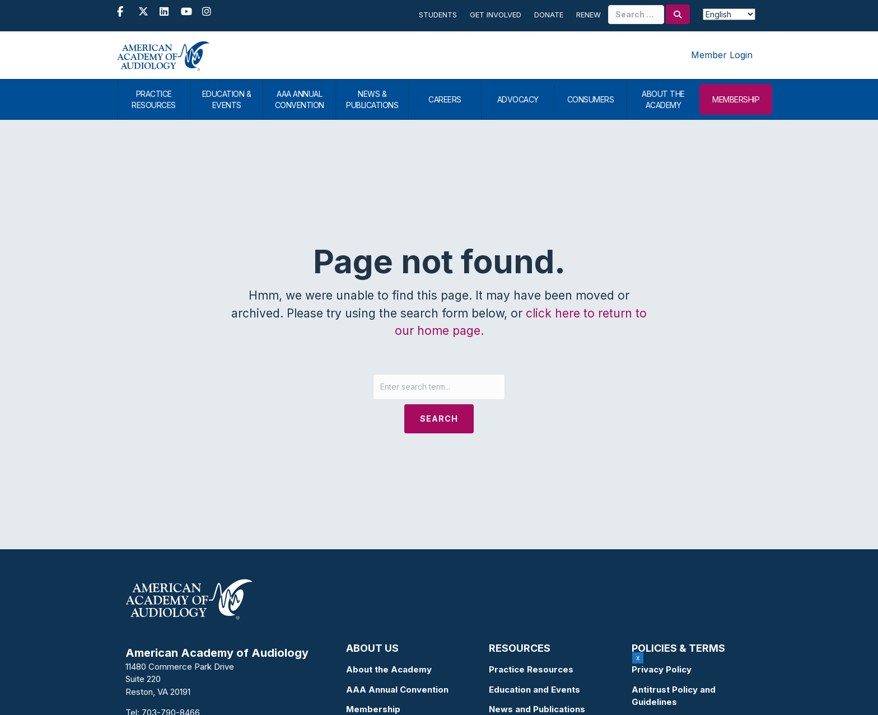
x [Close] (638, 657)
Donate (548, 14)
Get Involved (495, 14)
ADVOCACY (518, 99)
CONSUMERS (590, 99)
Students (438, 14)
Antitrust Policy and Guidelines (674, 696)
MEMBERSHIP (735, 99)
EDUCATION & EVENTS (226, 99)
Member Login (722, 54)
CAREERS (444, 99)
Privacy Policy (662, 669)
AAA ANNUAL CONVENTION (299, 99)
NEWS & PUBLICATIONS (372, 99)
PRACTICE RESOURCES (154, 99)
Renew (588, 14)
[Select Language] (729, 14)
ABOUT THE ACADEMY (663, 99)
